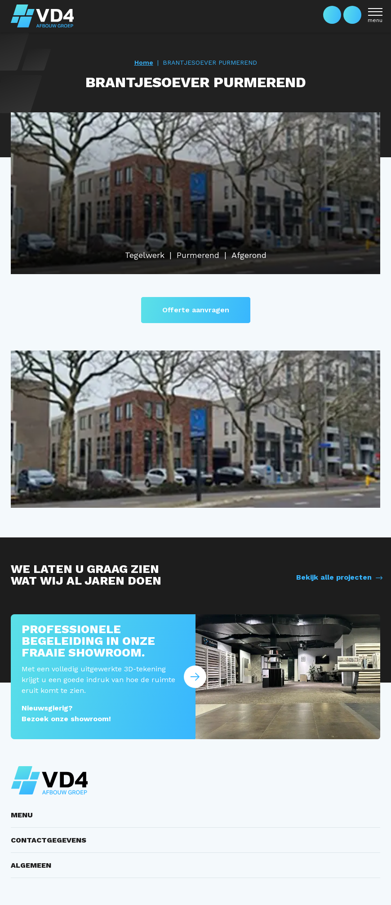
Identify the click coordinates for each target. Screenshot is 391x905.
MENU (22, 815)
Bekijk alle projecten (334, 577)
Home (143, 62)
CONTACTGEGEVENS (48, 840)
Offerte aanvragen (195, 310)
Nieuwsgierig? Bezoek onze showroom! (66, 713)
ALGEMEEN (31, 865)
